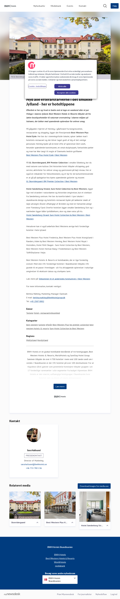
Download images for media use (94, 486)
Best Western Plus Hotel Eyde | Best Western (46, 155)
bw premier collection (79, 324)
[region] (61, 79)
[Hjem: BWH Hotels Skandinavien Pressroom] (10, 5)
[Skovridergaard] (25, 505)
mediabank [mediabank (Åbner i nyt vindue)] (60, 566)
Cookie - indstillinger (37, 86)
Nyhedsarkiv (39, 6)
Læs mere (60, 386)
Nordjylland (42, 340)
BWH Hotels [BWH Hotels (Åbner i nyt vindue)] (60, 554)
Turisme (29, 313)
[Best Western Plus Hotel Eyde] (60, 505)
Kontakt (82, 6)
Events (70, 6)
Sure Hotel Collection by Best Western (67, 328)
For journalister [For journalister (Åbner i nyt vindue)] (85, 594)
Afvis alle (62, 86)
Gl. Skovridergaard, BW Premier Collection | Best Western (51, 181)
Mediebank (56, 6)
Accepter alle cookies (66, 93)
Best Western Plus (60, 324)
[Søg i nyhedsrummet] (105, 6)
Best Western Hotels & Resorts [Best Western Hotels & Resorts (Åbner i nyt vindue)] (60, 558)
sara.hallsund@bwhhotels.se (34, 464)
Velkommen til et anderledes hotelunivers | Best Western (64, 278)
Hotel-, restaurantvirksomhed (47, 313)
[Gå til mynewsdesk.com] (12, 594)
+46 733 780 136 (34, 468)
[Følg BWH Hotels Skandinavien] (115, 6)
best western (32, 324)
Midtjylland (31, 340)
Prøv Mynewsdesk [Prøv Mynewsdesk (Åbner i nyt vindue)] (65, 594)
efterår (49, 324)
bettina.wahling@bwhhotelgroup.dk (49, 297)
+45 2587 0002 (37, 301)
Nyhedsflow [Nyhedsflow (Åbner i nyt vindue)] (101, 594)
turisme (41, 324)
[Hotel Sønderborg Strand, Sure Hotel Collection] (95, 507)
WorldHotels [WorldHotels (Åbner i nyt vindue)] (60, 562)
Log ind (114, 594)
